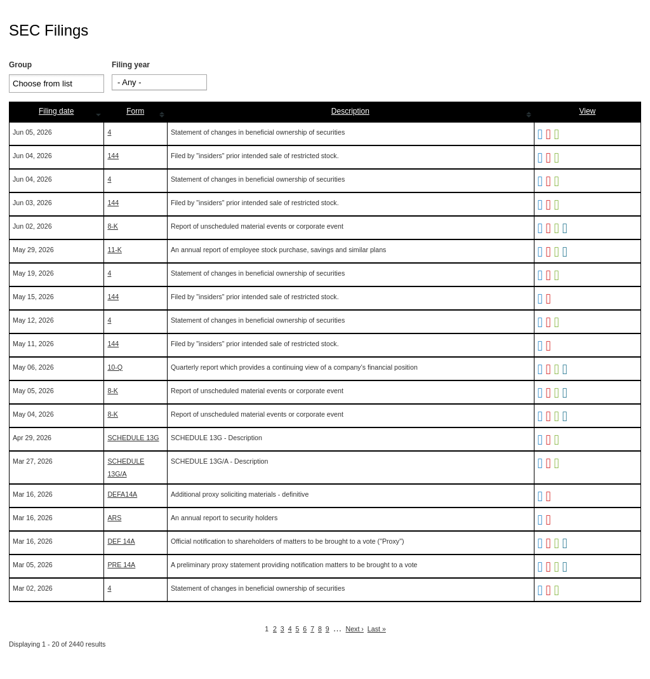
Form (135, 111)
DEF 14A (121, 541)
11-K (114, 249)
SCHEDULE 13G (133, 437)
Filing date (56, 111)
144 (113, 155)
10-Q (115, 367)
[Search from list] (50, 83)
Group (20, 64)
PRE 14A (121, 564)
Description (350, 111)
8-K (112, 226)
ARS (114, 517)
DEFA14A (122, 494)
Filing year (131, 64)
